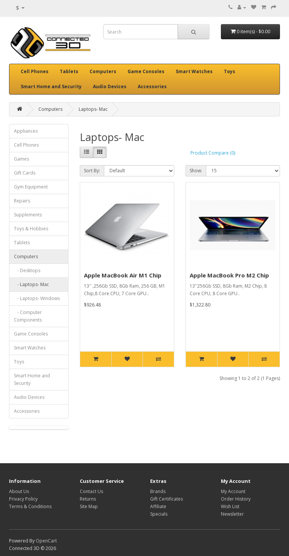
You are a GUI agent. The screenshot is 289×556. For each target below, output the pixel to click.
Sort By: (92, 170)
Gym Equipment (31, 187)
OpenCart (46, 541)
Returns (88, 499)
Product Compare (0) (212, 153)
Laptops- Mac (93, 109)
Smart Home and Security (51, 86)
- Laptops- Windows (37, 298)
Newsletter (232, 514)
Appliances (26, 131)
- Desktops (27, 270)
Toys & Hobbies (31, 228)
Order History (236, 499)
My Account (233, 491)
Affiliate (158, 506)
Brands (158, 491)
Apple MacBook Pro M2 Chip (229, 275)
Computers (103, 71)
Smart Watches (194, 71)
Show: (196, 170)
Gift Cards (24, 173)
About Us (19, 491)
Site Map (89, 506)
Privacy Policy (23, 499)
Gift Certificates (166, 499)
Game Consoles (146, 71)
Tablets (69, 71)
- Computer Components (28, 316)
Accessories (152, 86)
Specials (158, 514)
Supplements (28, 214)
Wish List (230, 506)
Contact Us (91, 491)
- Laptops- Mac (31, 284)
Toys (229, 71)
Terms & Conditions (30, 506)
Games (21, 159)
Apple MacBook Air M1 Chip (122, 275)
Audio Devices (109, 86)
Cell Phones (35, 71)
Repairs (22, 201)
